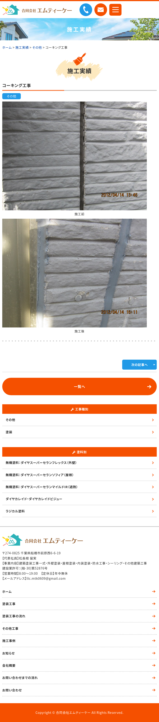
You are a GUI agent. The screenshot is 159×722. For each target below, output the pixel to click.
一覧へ (79, 386)
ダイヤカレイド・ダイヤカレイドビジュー (34, 499)
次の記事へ (139, 364)
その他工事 (10, 628)
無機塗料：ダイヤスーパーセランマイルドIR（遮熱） (42, 487)
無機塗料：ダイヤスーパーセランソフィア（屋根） (40, 474)
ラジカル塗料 (15, 511)
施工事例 (9, 640)
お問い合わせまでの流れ (20, 677)
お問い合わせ (12, 690)
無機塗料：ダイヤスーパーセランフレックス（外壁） (41, 462)
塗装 (9, 432)
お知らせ (8, 653)
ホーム (7, 591)
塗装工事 (9, 603)
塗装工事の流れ (14, 616)
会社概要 (9, 665)
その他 (11, 96)
